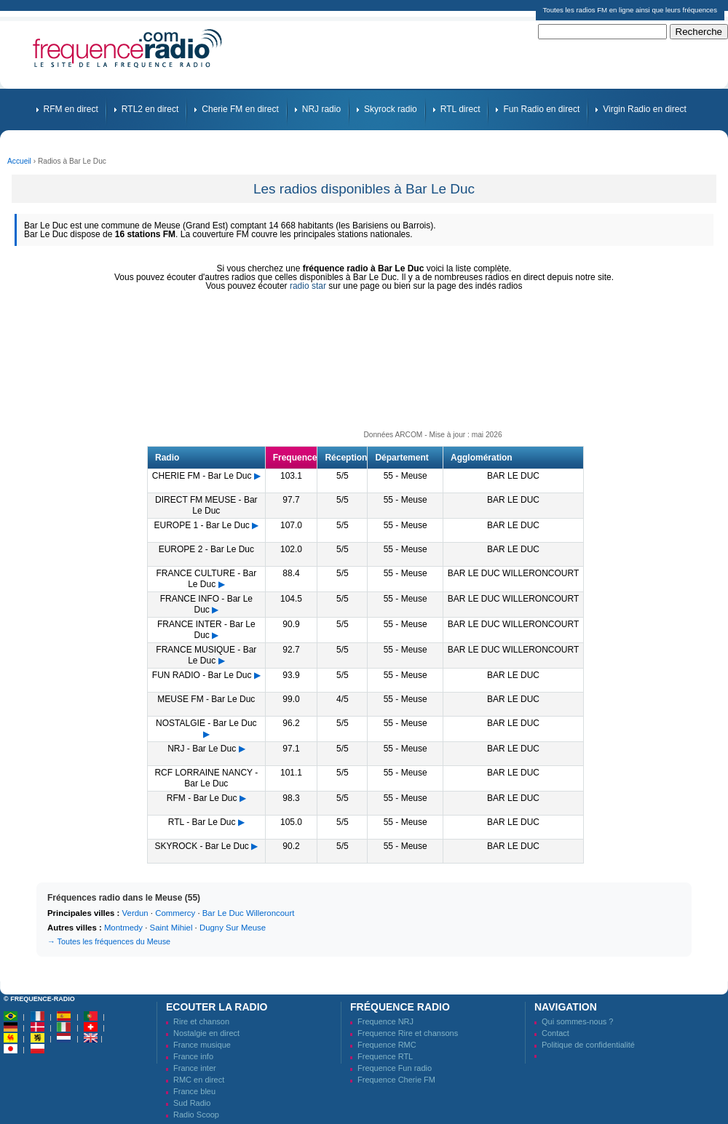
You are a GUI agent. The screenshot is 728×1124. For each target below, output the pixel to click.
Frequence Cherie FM (396, 1079)
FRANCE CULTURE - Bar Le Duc (206, 578)
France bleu (194, 1091)
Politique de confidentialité (588, 1044)
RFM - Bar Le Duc (202, 798)
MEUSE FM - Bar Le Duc (206, 699)
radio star (308, 286)
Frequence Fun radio (394, 1068)
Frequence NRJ (385, 1021)
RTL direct (460, 109)
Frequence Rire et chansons (407, 1033)
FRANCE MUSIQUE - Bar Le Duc (206, 655)
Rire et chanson (201, 1021)
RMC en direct (198, 1079)
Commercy (175, 913)
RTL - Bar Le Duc (202, 822)
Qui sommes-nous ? (577, 1021)
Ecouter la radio (216, 1007)
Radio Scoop (196, 1114)
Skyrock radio (390, 109)
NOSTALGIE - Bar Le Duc (206, 723)
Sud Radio (191, 1103)
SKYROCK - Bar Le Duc (201, 846)
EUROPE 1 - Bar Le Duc (201, 525)
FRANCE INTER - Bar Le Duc (206, 629)
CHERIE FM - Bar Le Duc (202, 476)
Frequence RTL (385, 1056)
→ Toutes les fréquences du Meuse (108, 941)
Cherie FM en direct (240, 109)
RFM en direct (71, 109)
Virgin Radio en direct (645, 109)
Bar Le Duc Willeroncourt (248, 913)
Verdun (135, 913)
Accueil (19, 161)
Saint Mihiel (171, 927)
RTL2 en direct (150, 109)
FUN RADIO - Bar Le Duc (202, 675)
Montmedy (123, 927)
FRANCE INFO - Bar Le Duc (206, 604)
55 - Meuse (405, 476)
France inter (194, 1068)
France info (193, 1056)
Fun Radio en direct (541, 109)
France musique (202, 1044)
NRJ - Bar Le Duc (201, 749)
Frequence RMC (386, 1044)
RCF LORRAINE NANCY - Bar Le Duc (206, 778)
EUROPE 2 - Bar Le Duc (206, 549)
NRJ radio (321, 109)
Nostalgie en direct (206, 1033)
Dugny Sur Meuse (232, 927)
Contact (555, 1033)
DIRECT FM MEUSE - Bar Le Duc (206, 505)
